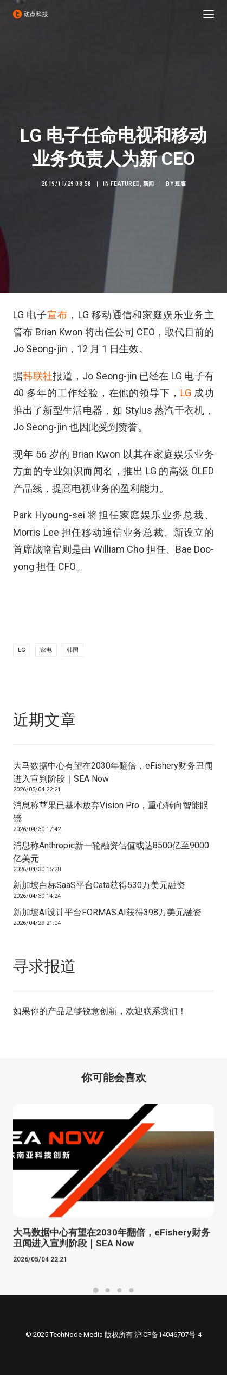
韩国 (73, 650)
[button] (208, 14)
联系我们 (160, 1011)
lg (21, 650)
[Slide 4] (132, 1290)
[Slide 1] (96, 1290)
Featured (125, 184)
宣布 (57, 314)
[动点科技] (30, 14)
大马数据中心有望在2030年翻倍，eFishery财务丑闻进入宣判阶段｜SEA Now (113, 772)
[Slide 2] (108, 1290)
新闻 (148, 184)
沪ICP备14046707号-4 (168, 1334)
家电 (46, 650)
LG (185, 392)
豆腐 (180, 184)
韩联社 (38, 376)
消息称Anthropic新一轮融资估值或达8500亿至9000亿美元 (111, 852)
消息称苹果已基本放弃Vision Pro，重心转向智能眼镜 (111, 811)
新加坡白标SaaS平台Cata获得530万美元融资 (99, 885)
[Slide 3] (120, 1290)
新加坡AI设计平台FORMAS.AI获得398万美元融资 (107, 912)
